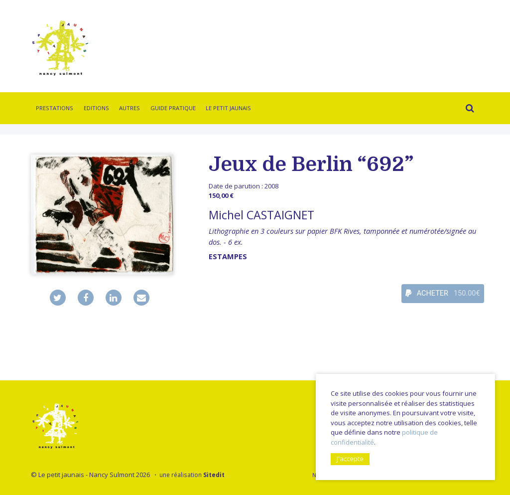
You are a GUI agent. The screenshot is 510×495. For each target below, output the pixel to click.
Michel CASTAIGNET (261, 215)
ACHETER (442, 293)
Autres (129, 108)
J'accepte (350, 458)
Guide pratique (173, 108)
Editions (96, 108)
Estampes (228, 256)
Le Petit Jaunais (228, 108)
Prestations (54, 108)
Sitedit (214, 475)
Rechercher (467, 109)
